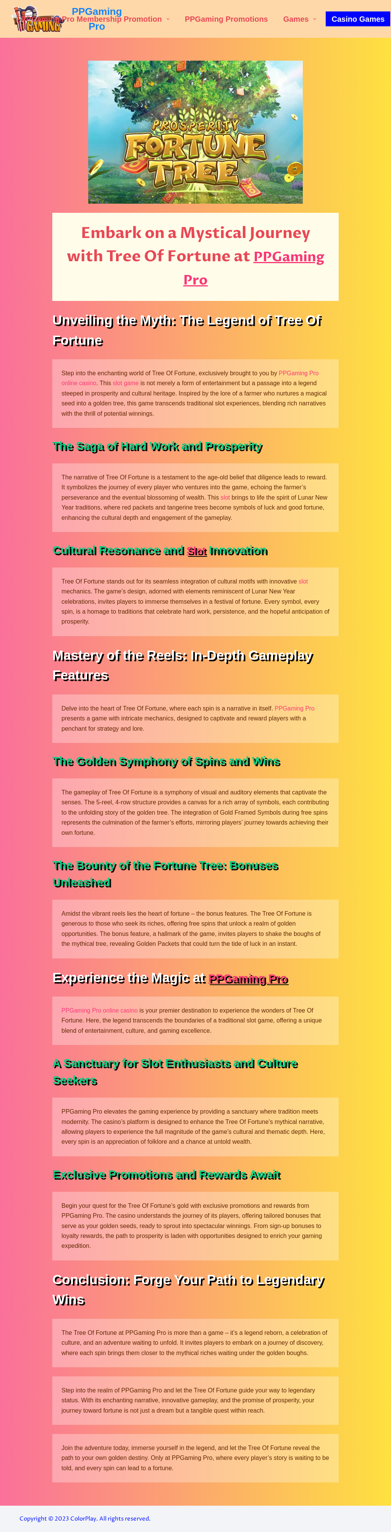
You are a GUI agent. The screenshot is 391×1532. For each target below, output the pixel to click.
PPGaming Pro (295, 708)
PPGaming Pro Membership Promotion (97, 19)
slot (225, 497)
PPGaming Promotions (226, 19)
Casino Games (358, 19)
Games (301, 19)
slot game (127, 383)
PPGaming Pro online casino (100, 1010)
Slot (197, 549)
